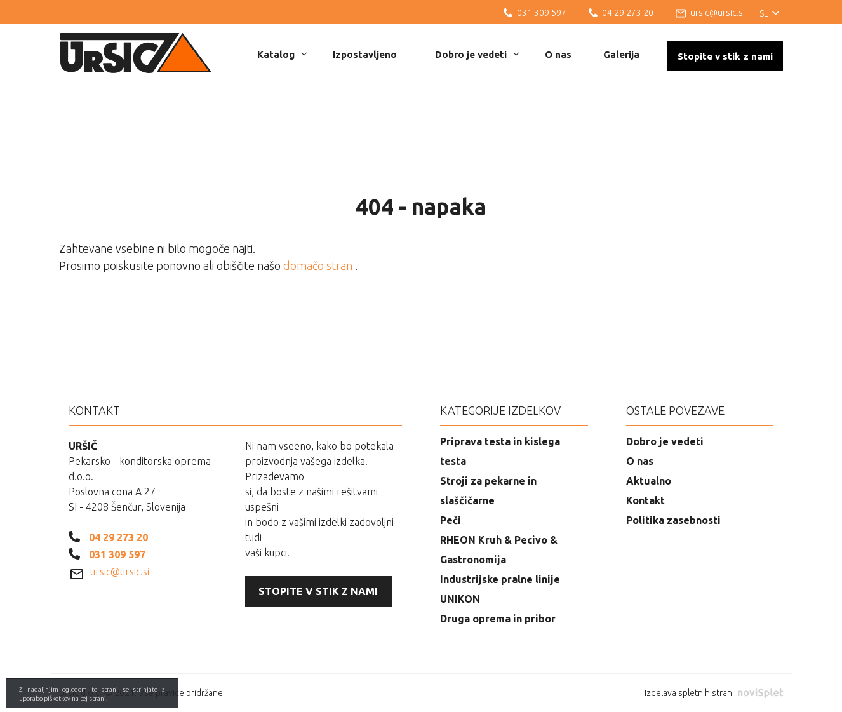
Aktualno (648, 481)
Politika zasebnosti (673, 520)
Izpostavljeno (365, 54)
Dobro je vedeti (477, 54)
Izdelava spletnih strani (714, 693)
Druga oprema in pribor (498, 618)
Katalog (282, 54)
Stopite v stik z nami (725, 56)
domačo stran (319, 265)
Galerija (621, 54)
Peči (450, 520)
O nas (558, 54)
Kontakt (645, 500)
